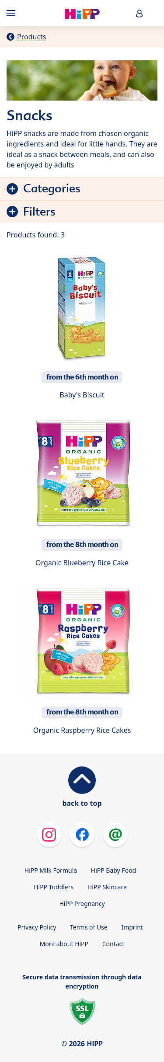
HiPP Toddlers (53, 887)
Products (31, 37)
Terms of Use (89, 927)
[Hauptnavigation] (12, 13)
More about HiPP (64, 944)
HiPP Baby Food (113, 870)
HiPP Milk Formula (50, 870)
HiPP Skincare (107, 887)
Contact (113, 944)
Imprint (132, 927)
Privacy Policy (36, 927)
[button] (139, 13)
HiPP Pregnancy (82, 903)
